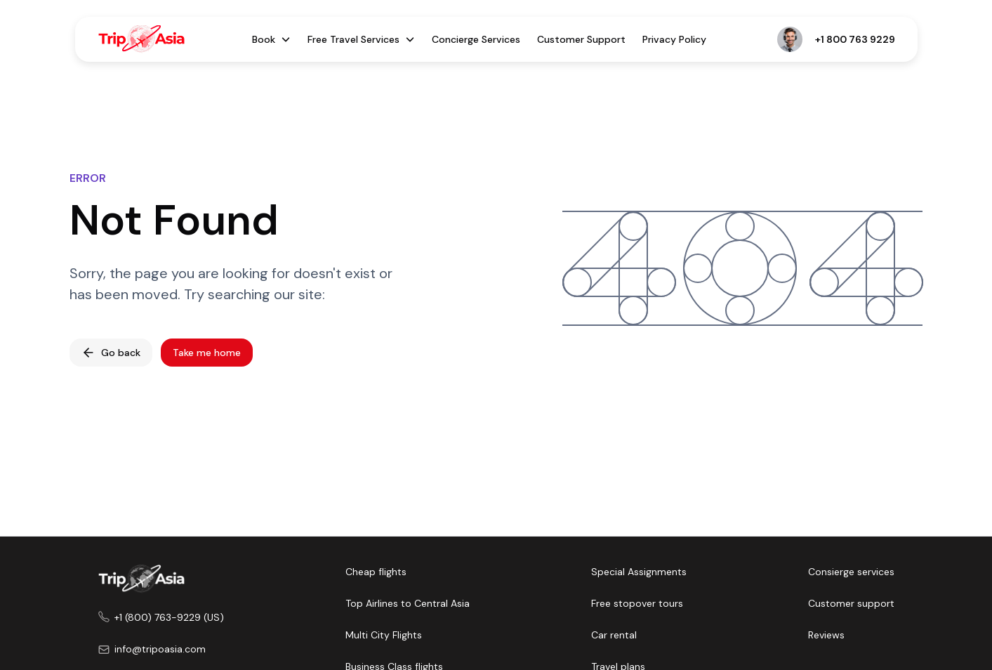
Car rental (614, 635)
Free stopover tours (637, 603)
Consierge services (851, 571)
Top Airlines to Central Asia (407, 603)
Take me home (207, 352)
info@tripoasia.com (160, 649)
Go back (110, 353)
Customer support (851, 603)
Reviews (826, 635)
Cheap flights (375, 571)
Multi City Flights (383, 635)
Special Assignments (639, 571)
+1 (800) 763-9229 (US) (169, 617)
